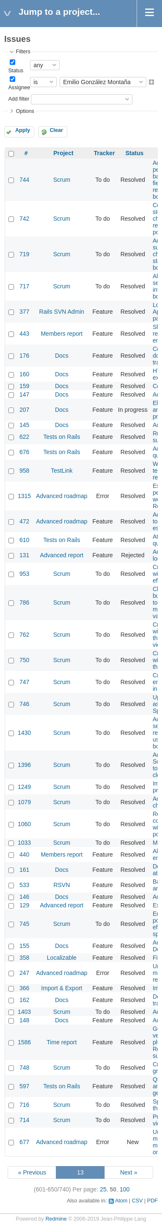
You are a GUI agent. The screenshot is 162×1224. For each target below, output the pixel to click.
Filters (23, 52)
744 (24, 179)
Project (63, 153)
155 (24, 945)
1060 (24, 824)
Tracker (104, 153)
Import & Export (61, 988)
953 (24, 573)
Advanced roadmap (61, 496)
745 (24, 923)
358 (24, 957)
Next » (128, 1172)
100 (124, 1189)
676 (24, 452)
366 (24, 988)
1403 (24, 1011)
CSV (137, 1201)
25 (103, 1189)
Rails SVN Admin (62, 311)
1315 (24, 496)
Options (25, 111)
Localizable (62, 957)
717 (24, 286)
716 (24, 1104)
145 (24, 425)
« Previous (32, 1172)
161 (24, 869)
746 (24, 704)
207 (24, 409)
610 (24, 540)
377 (24, 311)
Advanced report (62, 555)
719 (24, 254)
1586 (24, 1042)
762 (24, 634)
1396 (24, 764)
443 (24, 333)
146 (24, 896)
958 (24, 470)
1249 (24, 786)
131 (24, 555)
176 (24, 355)
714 (24, 1120)
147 (24, 394)
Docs (62, 355)
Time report (62, 1042)
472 (24, 521)
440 (24, 854)
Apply (22, 130)
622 (24, 436)
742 (24, 218)
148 (24, 1020)
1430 (24, 732)
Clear (56, 130)
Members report (61, 333)
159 (24, 386)
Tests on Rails (61, 436)
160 (24, 374)
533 (24, 885)
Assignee (19, 87)
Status (15, 71)
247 (24, 972)
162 (24, 1000)
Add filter (18, 99)
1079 (24, 802)
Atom (121, 1201)
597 (24, 1086)
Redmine (55, 1219)
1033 (24, 842)
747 (24, 682)
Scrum (61, 179)
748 (24, 1067)
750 (24, 660)
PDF (152, 1201)
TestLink (61, 470)
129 (24, 905)
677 (24, 1142)
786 (24, 602)
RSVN (61, 885)
